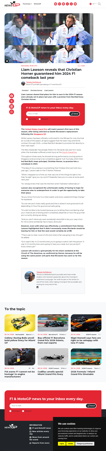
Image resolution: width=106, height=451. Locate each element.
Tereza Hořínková (33, 82)
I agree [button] (62, 443)
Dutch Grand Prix (69, 152)
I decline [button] (70, 443)
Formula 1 (27, 4)
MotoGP (37, 4)
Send (74, 114)
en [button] (92, 4)
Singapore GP (40, 134)
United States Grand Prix (36, 129)
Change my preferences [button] (85, 443)
